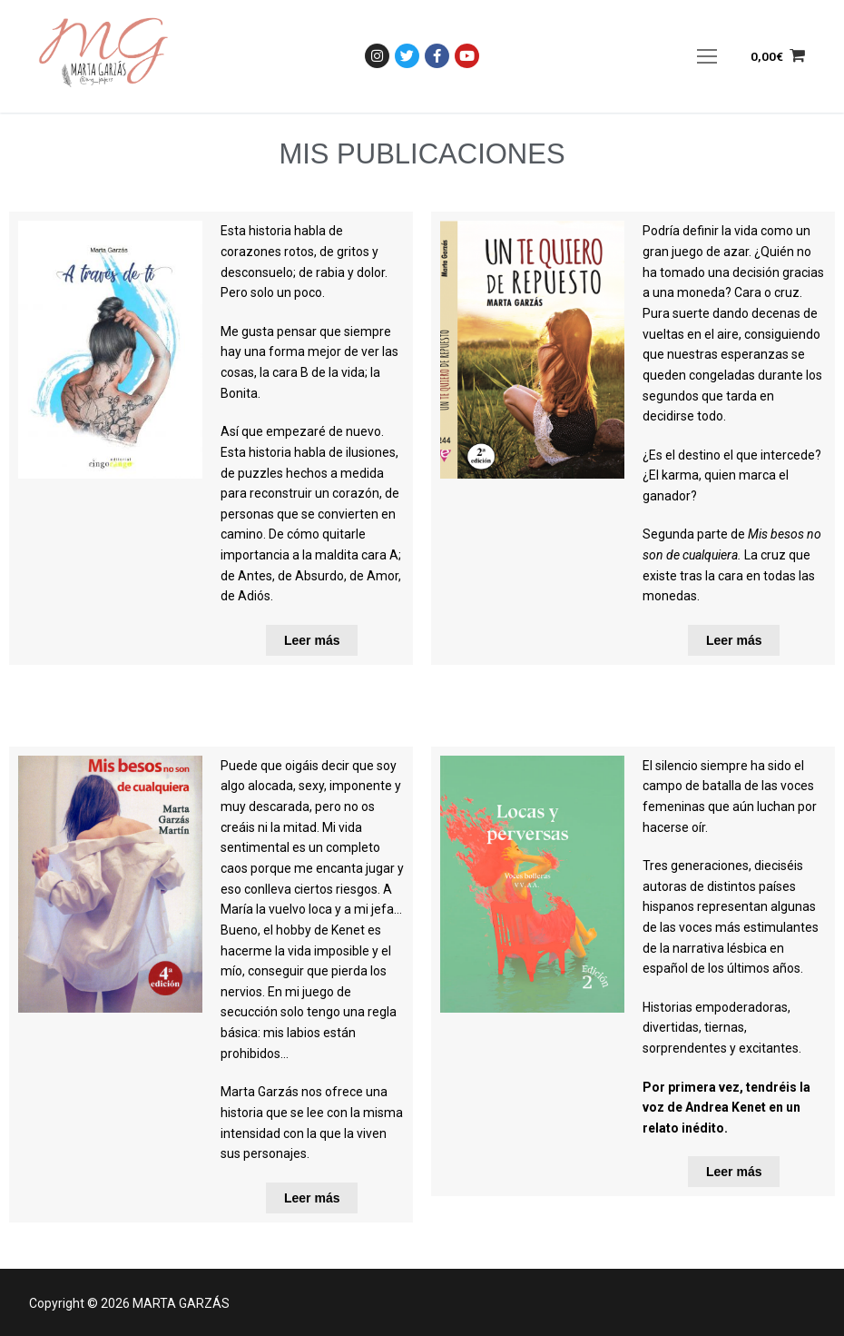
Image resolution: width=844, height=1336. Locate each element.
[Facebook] (437, 56)
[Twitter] (407, 56)
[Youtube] (467, 56)
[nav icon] (707, 56)
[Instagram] (377, 56)
